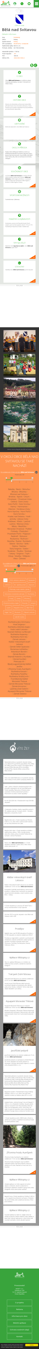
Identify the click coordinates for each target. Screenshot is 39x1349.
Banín (18, 489)
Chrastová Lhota (24, 499)
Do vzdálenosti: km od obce (17, 472)
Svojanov (20, 553)
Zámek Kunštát (19, 659)
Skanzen (31, 585)
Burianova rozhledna (18, 649)
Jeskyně (33, 603)
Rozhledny (31, 594)
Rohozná (23, 536)
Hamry (13, 506)
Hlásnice (11, 509)
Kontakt (19, 1336)
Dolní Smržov (24, 504)
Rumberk (27, 541)
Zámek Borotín (19, 654)
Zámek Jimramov (19, 686)
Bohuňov (26, 489)
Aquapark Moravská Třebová (19, 691)
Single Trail (7, 612)
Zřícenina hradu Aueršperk (19, 669)
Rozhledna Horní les (19, 637)
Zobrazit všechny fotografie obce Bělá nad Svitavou (19, 449)
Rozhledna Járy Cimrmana (19, 622)
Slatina (15, 546)
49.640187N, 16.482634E (21, 44)
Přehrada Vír (19, 661)
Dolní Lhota (23, 501)
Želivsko (22, 558)
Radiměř (14, 536)
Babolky (11, 489)
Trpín (27, 553)
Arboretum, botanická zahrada (14, 594)
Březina (15, 491)
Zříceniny (27, 599)
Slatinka (22, 546)
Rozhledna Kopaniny (19, 634)
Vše (5, 580)
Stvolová (28, 551)
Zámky (18, 599)
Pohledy (14, 531)
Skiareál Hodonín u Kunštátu (19, 656)
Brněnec (12, 496)
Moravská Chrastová (16, 529)
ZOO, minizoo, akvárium (17, 580)
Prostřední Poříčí (14, 534)
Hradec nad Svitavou (16, 516)
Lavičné (27, 521)
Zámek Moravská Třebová (19, 684)
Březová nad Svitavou (19, 494)
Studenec (11, 551)
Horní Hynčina (13, 511)
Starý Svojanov (15, 548)
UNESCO (8, 585)
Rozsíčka (10, 541)
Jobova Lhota (23, 519)
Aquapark (31, 580)
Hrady (11, 599)
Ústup (10, 556)
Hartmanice (22, 506)
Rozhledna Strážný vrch (19, 676)
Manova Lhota (23, 524)
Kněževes (12, 521)
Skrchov (19, 543)
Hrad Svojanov (19, 624)
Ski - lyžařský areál (19, 585)
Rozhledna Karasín (19, 671)
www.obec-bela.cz (19, 58)
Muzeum (17, 612)
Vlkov (15, 558)
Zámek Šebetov (20, 693)
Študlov (20, 551)
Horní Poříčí (25, 511)
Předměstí (23, 531)
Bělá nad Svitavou (19, 29)
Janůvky (13, 519)
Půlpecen (26, 534)
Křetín (19, 521)
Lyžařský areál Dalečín (19, 689)
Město (14, 526)
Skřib (26, 543)
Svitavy (16, 41)
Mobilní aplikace (19, 1323)
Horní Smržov (19, 514)
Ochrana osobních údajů (19, 1330)
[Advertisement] (19, 306)
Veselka (18, 556)
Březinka (22, 491)
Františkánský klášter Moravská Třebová (19, 680)
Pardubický (17, 37)
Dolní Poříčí (12, 504)
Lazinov (12, 524)
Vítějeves (26, 556)
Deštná (14, 501)
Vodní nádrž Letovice (18, 629)
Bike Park (30, 608)
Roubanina (14, 538)
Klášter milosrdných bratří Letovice (19, 643)
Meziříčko (22, 526)
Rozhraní (24, 538)
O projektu (19, 1302)
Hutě (28, 516)
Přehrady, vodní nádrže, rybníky (19, 589)
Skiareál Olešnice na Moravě (18, 632)
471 (15, 54)
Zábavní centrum (29, 612)
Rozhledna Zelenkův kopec (19, 627)
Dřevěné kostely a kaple (11, 603)
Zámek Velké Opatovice (19, 646)
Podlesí (29, 529)
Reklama (19, 1309)
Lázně (8, 608)
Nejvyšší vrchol (18, 608)
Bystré (19, 496)
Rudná (18, 541)
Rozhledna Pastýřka (19, 674)
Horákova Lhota (23, 509)
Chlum (26, 496)
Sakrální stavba (19, 617)
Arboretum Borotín (19, 651)
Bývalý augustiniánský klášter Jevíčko (19, 665)
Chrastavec (12, 499)
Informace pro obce (19, 1316)
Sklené (12, 543)
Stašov (25, 548)
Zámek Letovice (19, 639)
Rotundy (24, 603)
